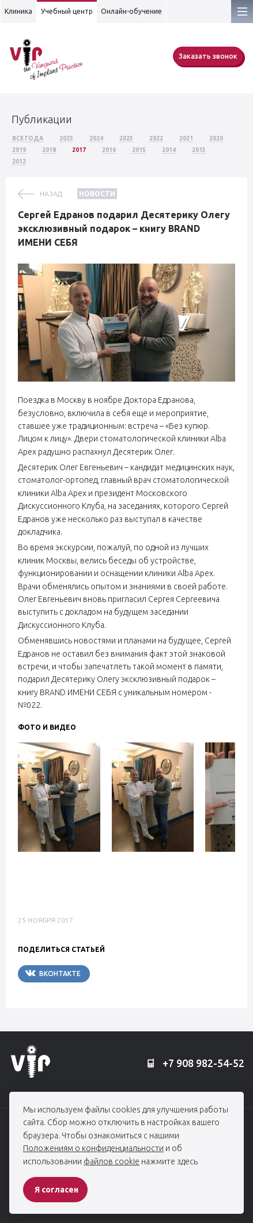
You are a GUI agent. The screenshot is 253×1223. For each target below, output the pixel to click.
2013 (199, 150)
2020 (216, 138)
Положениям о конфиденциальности (93, 1148)
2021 (186, 138)
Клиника (18, 11)
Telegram (124, 973)
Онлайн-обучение (131, 11)
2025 (66, 138)
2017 (79, 150)
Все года (27, 138)
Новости (97, 193)
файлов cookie (111, 1161)
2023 (126, 138)
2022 (156, 138)
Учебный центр (67, 11)
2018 (49, 150)
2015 (139, 150)
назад (51, 193)
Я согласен (56, 1189)
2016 (109, 150)
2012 (19, 161)
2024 (96, 138)
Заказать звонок (208, 56)
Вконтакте (53, 973)
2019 (19, 150)
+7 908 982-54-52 (195, 1063)
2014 (169, 150)
